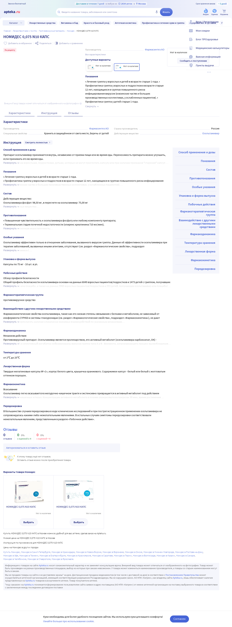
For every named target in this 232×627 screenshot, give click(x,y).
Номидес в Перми (123, 555)
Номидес (70, 31)
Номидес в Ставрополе (39, 559)
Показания (208, 161)
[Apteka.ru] (14, 12)
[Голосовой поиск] (156, 12)
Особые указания (203, 187)
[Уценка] (214, 12)
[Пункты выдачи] (227, 68)
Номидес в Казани (166, 555)
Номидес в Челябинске (14, 559)
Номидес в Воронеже (113, 552)
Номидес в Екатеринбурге (53, 555)
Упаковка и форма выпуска (197, 196)
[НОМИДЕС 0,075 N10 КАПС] (99, 67)
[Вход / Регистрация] (227, 24)
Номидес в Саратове (102, 555)
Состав (210, 169)
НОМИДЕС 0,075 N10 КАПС (21, 506)
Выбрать (28, 522)
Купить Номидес (11, 552)
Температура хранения (199, 243)
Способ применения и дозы (196, 152)
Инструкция (49, 113)
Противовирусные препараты (52, 31)
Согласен (179, 619)
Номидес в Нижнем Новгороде (158, 552)
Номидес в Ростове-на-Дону (189, 552)
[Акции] (206, 12)
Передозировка (204, 269)
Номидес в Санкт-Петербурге (35, 552)
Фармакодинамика (202, 234)
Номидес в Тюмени (28, 555)
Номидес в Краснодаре (63, 552)
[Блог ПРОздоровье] (227, 42)
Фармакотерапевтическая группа (197, 213)
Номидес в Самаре (185, 555)
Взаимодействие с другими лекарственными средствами (197, 223)
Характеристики (20, 113)
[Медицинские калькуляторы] (227, 50)
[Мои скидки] (227, 33)
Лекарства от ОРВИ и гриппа (25, 31)
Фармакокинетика (203, 260)
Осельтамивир (210, 133)
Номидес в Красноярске (79, 555)
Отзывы (73, 113)
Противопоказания (202, 178)
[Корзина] (224, 12)
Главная (7, 31)
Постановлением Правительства (182, 574)
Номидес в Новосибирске (88, 552)
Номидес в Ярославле (62, 559)
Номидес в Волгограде (144, 555)
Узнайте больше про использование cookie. (68, 621)
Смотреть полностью (38, 142)
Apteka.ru (44, 565)
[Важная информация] (227, 59)
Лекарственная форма (200, 251)
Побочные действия (201, 204)
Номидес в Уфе (10, 555)
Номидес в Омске (133, 552)
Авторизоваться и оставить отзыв (26, 447)
